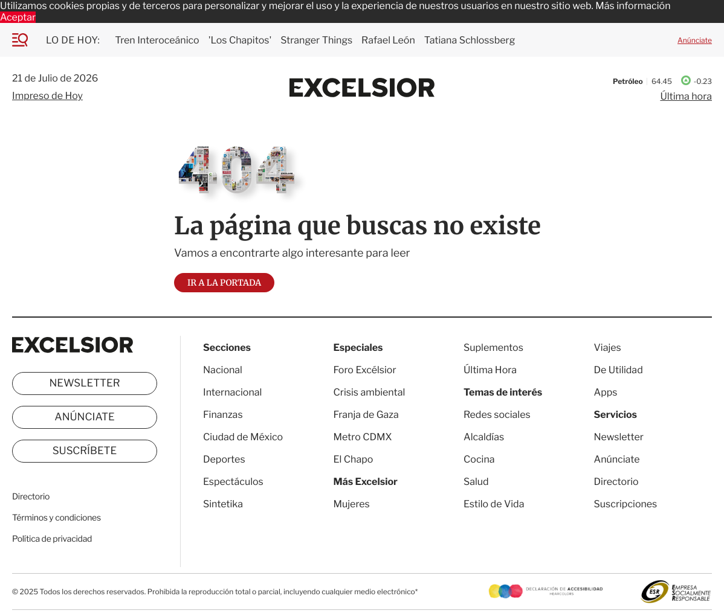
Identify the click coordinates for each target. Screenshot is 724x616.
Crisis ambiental (370, 392)
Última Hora (490, 370)
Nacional (222, 370)
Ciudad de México (243, 437)
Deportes (224, 459)
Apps (606, 392)
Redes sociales (497, 414)
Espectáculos (233, 481)
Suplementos (493, 347)
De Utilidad (618, 370)
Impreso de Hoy (47, 95)
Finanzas (223, 414)
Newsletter (84, 383)
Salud (476, 481)
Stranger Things (316, 40)
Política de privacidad (52, 539)
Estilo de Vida (494, 504)
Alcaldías (484, 437)
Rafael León (388, 40)
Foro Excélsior (366, 370)
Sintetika (223, 504)
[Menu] (29, 40)
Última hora (686, 96)
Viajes (607, 347)
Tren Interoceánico (157, 40)
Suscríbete (85, 451)
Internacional (232, 392)
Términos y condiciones (56, 518)
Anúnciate (694, 40)
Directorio (31, 497)
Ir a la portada (224, 282)
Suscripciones (626, 504)
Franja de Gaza (366, 414)
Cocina (479, 459)
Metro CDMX (363, 437)
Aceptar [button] (18, 17)
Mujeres (352, 504)
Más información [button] (632, 5)
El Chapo (353, 459)
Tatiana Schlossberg (470, 40)
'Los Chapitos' (240, 40)
